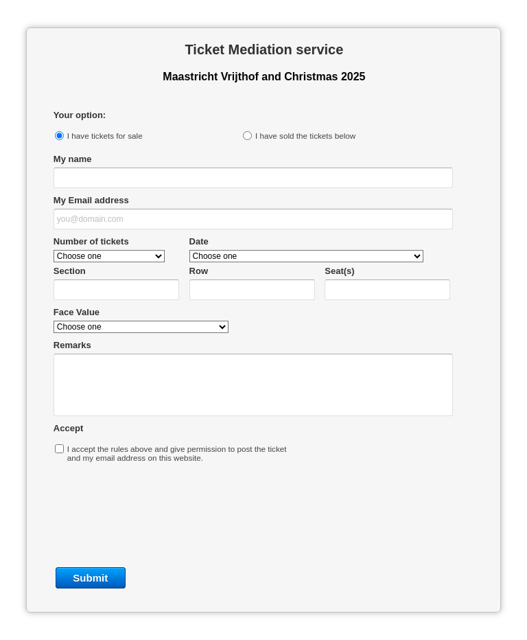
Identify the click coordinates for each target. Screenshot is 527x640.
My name (73, 159)
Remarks (72, 345)
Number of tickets (91, 241)
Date (199, 241)
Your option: (80, 115)
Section (70, 271)
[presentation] (263, 513)
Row (198, 271)
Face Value (76, 312)
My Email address (91, 200)
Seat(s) (339, 271)
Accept (68, 428)
